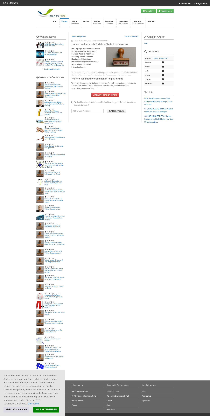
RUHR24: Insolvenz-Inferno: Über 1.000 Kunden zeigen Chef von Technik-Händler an (54, 63)
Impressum (145, 400)
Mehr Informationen (16, 409)
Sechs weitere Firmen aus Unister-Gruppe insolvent (53, 252)
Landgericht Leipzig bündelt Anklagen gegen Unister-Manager (53, 305)
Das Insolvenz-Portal (79, 391)
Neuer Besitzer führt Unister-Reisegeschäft (53, 147)
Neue (75, 23)
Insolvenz (109, 23)
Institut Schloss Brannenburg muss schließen (53, 45)
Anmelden (184, 3)
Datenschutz (146, 396)
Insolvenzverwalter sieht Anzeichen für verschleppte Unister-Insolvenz (53, 130)
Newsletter (110, 410)
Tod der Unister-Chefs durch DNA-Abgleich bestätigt (53, 261)
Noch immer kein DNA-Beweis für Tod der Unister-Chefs (54, 278)
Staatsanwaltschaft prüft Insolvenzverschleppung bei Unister (53, 296)
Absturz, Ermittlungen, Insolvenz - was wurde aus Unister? (53, 112)
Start (55, 23)
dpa (145, 43)
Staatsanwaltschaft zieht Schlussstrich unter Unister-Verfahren (53, 86)
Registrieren (201, 3)
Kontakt (109, 400)
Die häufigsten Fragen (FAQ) (117, 396)
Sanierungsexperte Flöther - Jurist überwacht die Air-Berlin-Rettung (54, 104)
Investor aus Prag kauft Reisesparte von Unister (52, 173)
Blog (108, 405)
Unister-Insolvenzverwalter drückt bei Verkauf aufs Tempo (54, 243)
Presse (74, 405)
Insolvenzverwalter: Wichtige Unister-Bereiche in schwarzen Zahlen (54, 191)
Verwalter (123, 23)
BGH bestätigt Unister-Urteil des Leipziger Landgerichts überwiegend (55, 95)
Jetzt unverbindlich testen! (105, 95)
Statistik (152, 23)
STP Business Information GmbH (84, 396)
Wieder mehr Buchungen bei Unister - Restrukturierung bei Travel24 (54, 235)
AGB (143, 391)
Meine (97, 23)
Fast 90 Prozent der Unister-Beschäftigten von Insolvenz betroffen (53, 270)
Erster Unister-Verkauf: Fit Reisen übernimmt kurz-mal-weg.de (53, 200)
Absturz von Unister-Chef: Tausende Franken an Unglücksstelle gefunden (53, 349)
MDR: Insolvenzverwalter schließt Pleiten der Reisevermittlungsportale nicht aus (158, 101)
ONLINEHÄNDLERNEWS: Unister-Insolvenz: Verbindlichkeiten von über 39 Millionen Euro (158, 119)
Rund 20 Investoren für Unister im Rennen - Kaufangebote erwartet (54, 217)
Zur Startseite (10, 3)
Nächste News (131, 37)
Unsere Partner (77, 400)
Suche (86, 23)
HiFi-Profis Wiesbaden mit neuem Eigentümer (53, 53)
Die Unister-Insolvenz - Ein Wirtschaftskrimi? (53, 331)
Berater (138, 23)
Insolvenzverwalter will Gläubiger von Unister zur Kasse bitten (52, 121)
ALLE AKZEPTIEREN (46, 409)
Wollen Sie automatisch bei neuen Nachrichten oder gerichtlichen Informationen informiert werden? (103, 103)
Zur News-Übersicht (52, 69)
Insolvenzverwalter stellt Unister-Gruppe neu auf (52, 208)
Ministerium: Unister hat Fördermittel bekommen (52, 226)
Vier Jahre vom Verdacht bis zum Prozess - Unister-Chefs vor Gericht (53, 165)
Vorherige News (79, 37)
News (64, 23)
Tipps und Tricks (112, 391)
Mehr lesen (33, 403)
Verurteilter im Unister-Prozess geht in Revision (54, 138)
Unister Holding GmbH (161, 58)
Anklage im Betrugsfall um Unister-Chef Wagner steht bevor (53, 182)
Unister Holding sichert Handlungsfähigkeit (51, 366)
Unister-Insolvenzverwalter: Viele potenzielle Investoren (53, 322)
